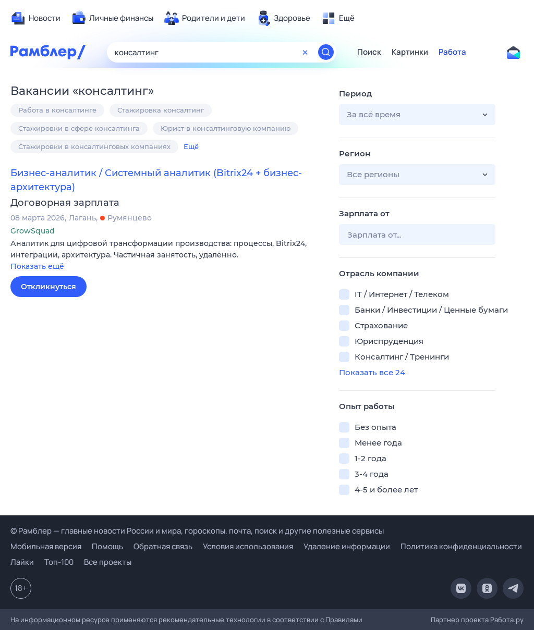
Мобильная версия (45, 546)
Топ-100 (59, 562)
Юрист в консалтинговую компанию (225, 128)
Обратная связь (163, 546)
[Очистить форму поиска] (305, 52)
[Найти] (325, 52)
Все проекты (107, 562)
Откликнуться (48, 286)
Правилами (343, 619)
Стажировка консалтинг (160, 110)
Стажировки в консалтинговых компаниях (94, 146)
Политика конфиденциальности (461, 546)
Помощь (107, 546)
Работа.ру (507, 619)
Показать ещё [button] (37, 266)
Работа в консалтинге (57, 110)
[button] (166, 256)
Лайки (22, 562)
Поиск (369, 52)
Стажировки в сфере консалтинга (79, 128)
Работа (452, 52)
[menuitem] (35, 18)
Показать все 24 (372, 372)
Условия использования (248, 546)
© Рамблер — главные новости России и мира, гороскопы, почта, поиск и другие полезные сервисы (197, 530)
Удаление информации (347, 546)
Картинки (410, 52)
